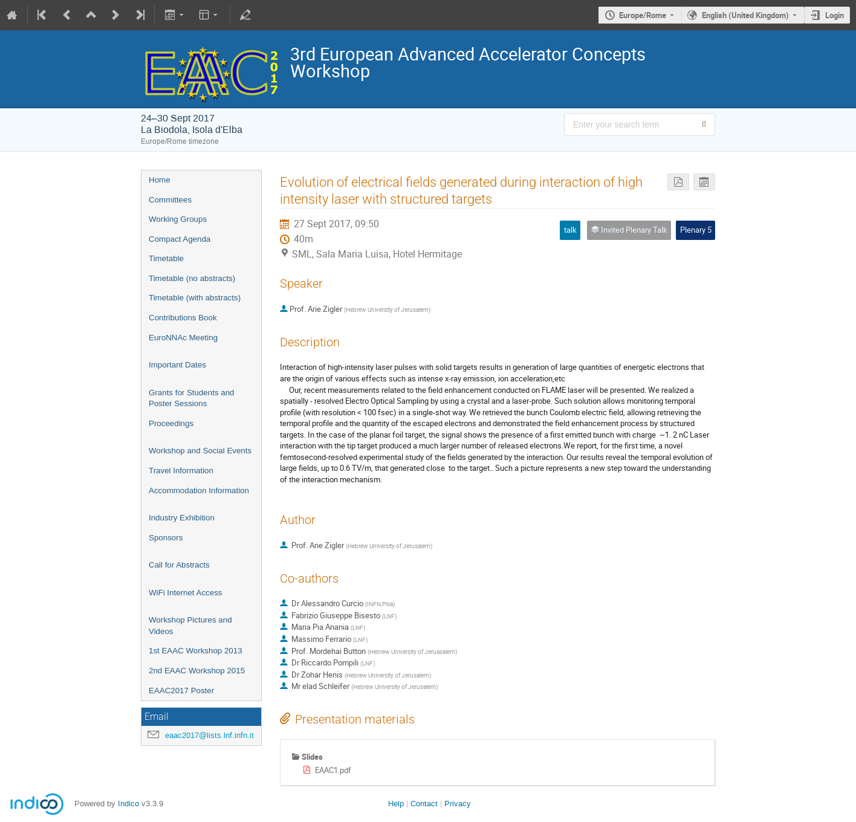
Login (834, 15)
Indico (128, 803)
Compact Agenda (179, 239)
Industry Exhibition (182, 517)
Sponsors (166, 537)
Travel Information (181, 470)
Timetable (166, 258)
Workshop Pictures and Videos (190, 625)
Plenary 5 (696, 229)
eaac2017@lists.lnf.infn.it (209, 735)
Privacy (457, 803)
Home (159, 179)
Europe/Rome (642, 15)
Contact (424, 803)
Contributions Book (183, 317)
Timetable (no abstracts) (192, 278)
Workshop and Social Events (200, 450)
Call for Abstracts (179, 564)
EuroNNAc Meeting (183, 337)
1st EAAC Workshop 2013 (195, 650)
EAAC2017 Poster (181, 690)
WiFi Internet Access (185, 592)
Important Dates (177, 364)
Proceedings (171, 423)
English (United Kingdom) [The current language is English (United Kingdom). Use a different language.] (745, 15)
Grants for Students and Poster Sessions (192, 398)
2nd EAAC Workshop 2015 (197, 670)
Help (396, 803)
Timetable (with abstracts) (195, 297)
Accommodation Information (199, 490)
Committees (170, 199)
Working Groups (178, 219)
